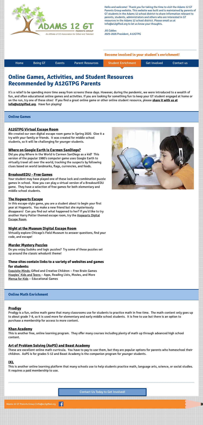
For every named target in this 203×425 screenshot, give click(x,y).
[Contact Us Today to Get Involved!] (102, 392)
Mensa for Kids (18, 279)
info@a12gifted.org (115, 24)
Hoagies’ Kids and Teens (24, 275)
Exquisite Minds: (19, 271)
